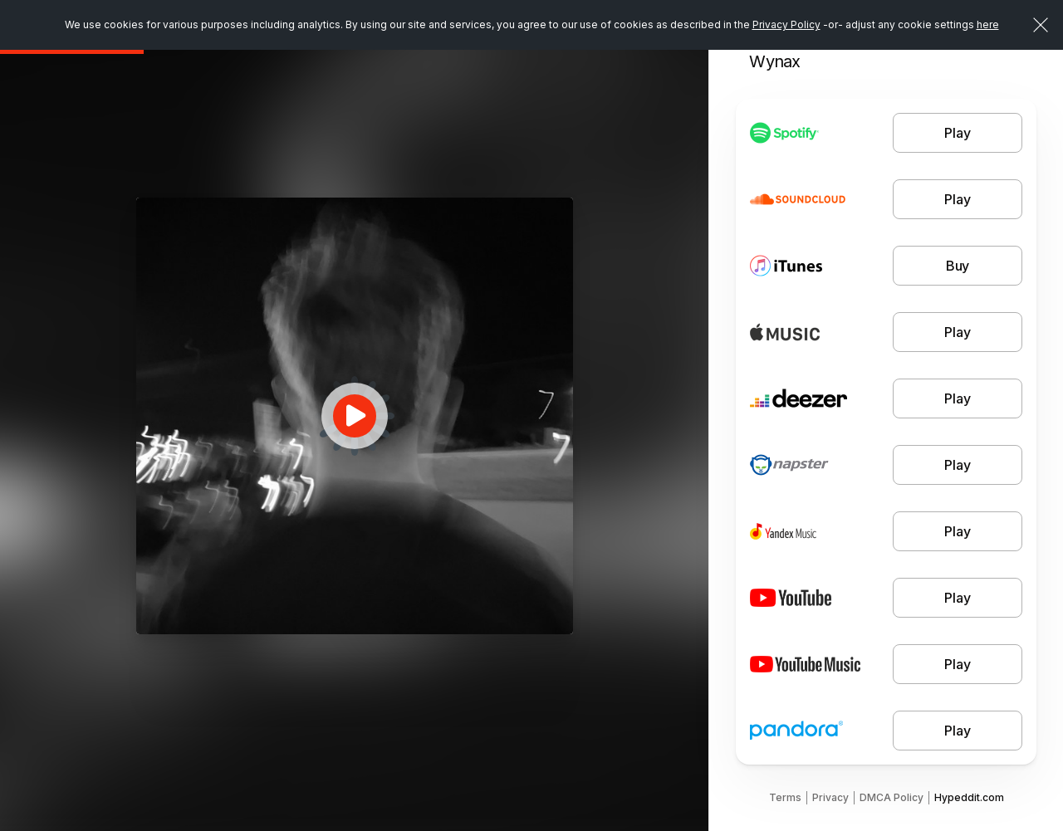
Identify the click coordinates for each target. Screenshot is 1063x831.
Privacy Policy (786, 24)
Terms (785, 797)
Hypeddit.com (969, 797)
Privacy (830, 797)
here (988, 24)
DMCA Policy (891, 797)
